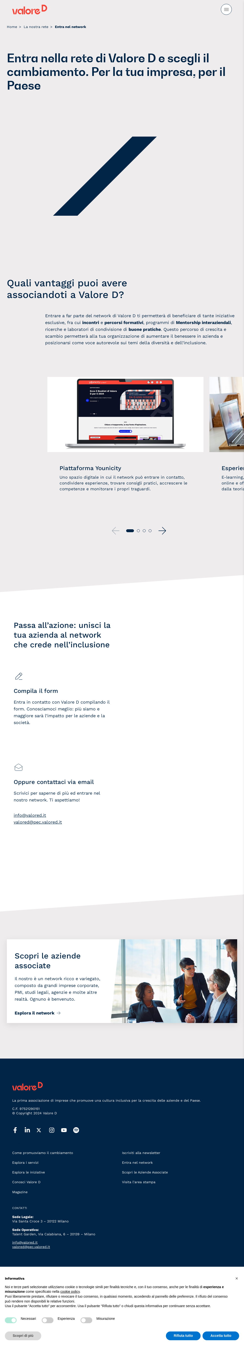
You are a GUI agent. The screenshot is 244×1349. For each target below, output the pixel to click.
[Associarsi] (174, 743)
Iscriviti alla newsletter (141, 1153)
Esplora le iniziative (28, 1172)
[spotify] (79, 1130)
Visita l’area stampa (138, 1182)
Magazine (20, 1192)
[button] (162, 530)
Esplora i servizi (25, 1162)
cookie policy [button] (70, 1291)
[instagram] (55, 1130)
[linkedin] (30, 1130)
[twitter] (43, 1130)
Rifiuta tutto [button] (183, 1336)
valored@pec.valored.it (38, 822)
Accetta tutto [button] (220, 1336)
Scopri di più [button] (23, 1336)
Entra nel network (137, 1162)
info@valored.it (30, 815)
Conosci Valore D (26, 1182)
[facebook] (18, 1130)
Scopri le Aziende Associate (145, 1172)
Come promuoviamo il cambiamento (42, 1153)
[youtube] (67, 1130)
